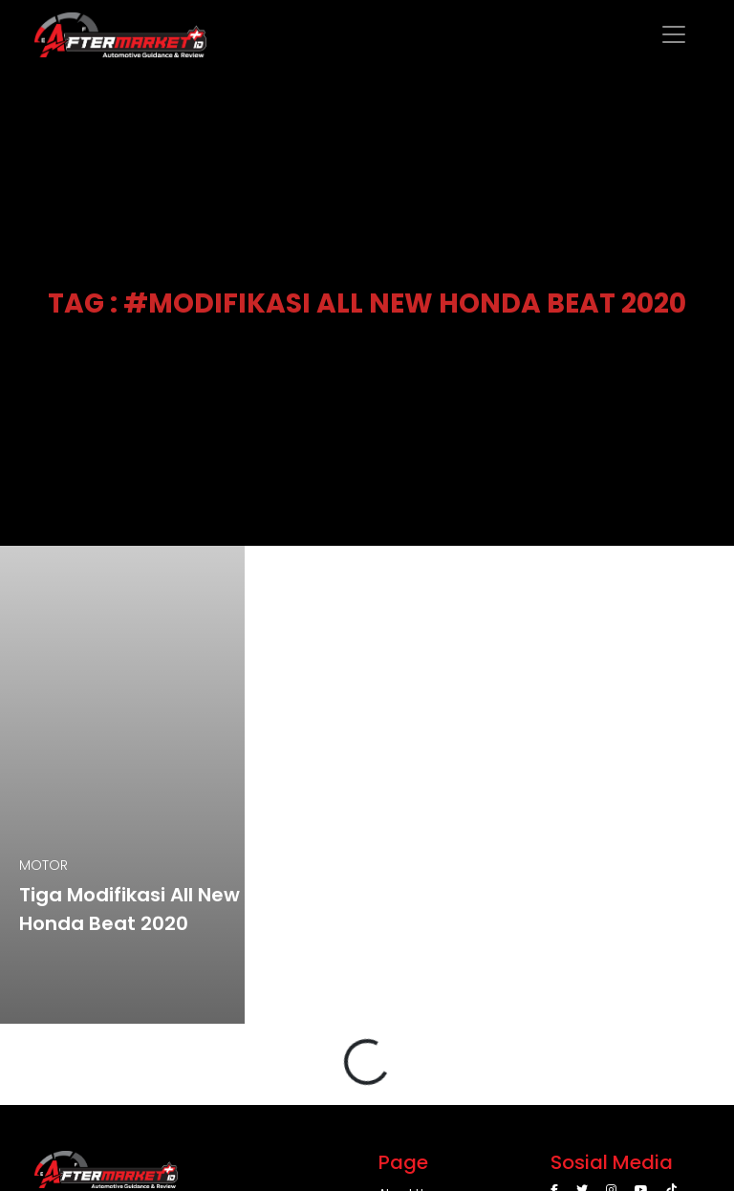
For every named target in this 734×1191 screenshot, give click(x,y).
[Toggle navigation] (674, 34)
